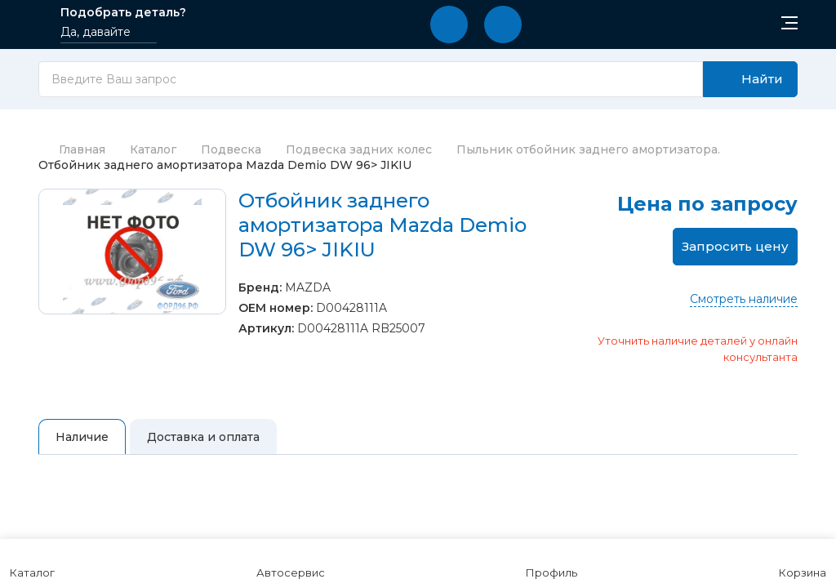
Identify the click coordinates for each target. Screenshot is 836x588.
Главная (71, 149)
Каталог (153, 149)
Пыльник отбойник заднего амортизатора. (588, 149)
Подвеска (231, 149)
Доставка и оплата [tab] (203, 437)
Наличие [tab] (82, 437)
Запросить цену (735, 246)
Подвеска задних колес (359, 149)
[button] (449, 24)
